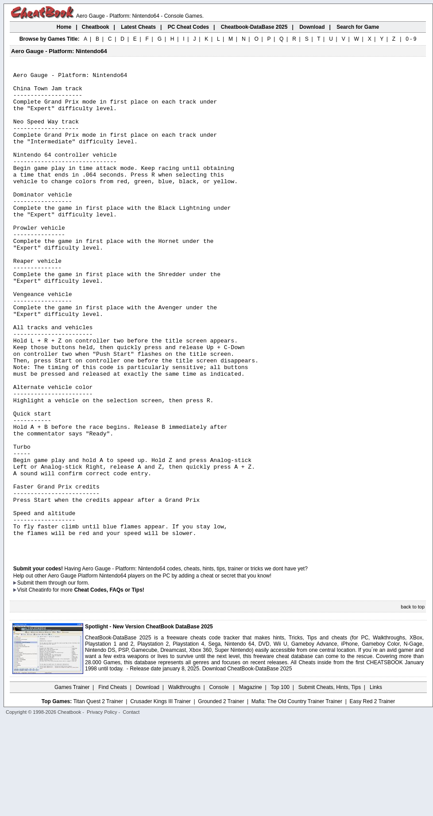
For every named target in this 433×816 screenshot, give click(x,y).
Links (376, 783)
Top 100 (280, 783)
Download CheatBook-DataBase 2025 (247, 764)
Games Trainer (71, 783)
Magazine (250, 783)
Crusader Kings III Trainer (160, 797)
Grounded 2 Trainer (221, 797)
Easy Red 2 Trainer (372, 797)
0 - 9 (411, 39)
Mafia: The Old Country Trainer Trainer (296, 797)
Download (147, 783)
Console (219, 783)
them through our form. (62, 678)
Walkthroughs (184, 783)
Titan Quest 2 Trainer (98, 797)
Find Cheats (112, 783)
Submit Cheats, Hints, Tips (329, 783)
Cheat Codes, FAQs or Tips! (109, 685)
